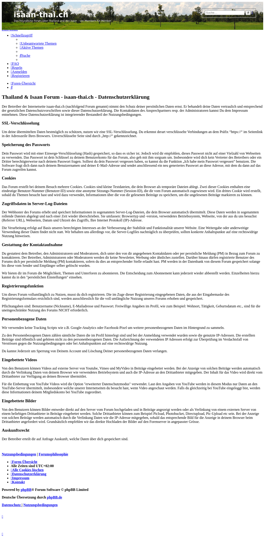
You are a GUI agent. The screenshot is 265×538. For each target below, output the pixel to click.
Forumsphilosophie (53, 454)
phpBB (26, 490)
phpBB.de (54, 497)
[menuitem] (38, 43)
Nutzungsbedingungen (19, 454)
